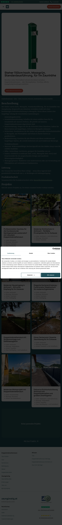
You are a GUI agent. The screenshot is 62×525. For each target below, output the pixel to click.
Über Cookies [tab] (51, 253)
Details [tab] (31, 253)
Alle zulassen (50, 275)
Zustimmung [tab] (10, 253)
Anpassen (30, 275)
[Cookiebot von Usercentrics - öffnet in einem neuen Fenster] (53, 249)
